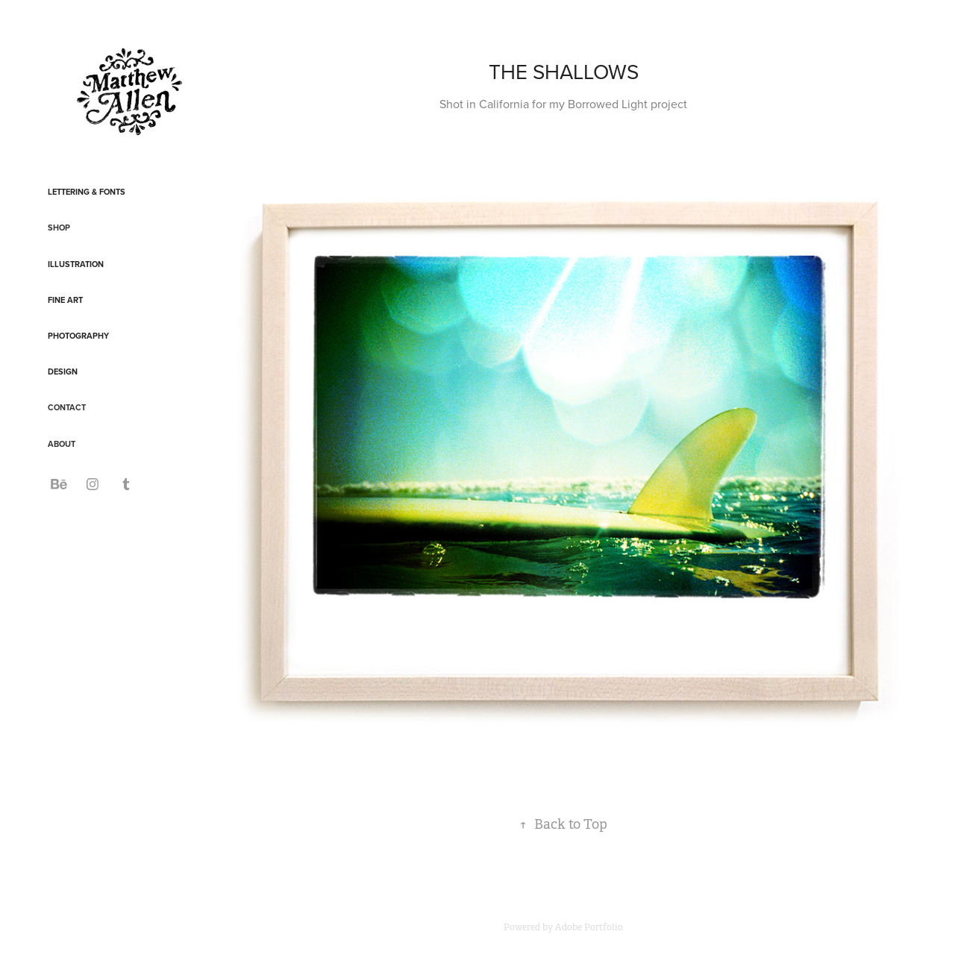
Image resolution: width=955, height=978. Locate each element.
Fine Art (65, 300)
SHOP (59, 227)
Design (63, 371)
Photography (78, 336)
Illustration (76, 264)
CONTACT (67, 407)
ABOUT (61, 444)
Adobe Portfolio (589, 927)
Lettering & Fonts (86, 192)
